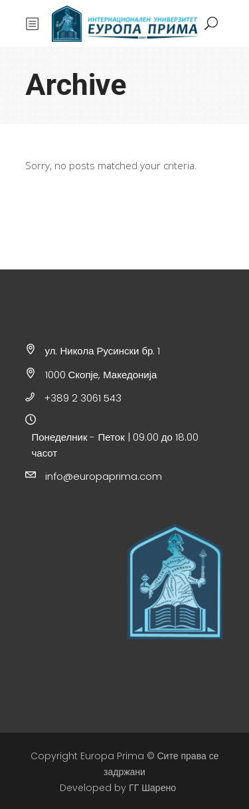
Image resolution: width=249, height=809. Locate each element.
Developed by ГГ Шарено (118, 787)
